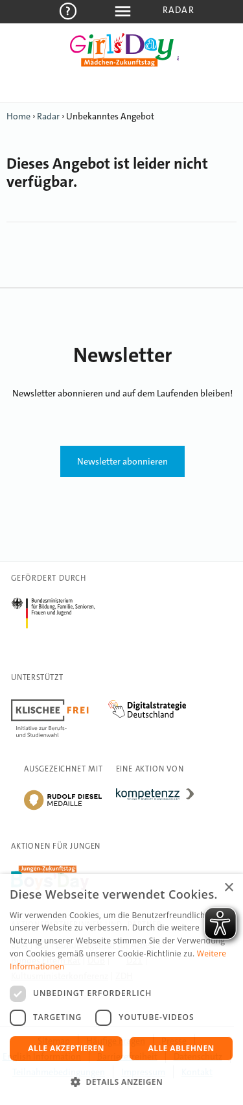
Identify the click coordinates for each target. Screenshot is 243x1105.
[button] (121, 1082)
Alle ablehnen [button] (181, 1048)
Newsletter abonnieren (122, 461)
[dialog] (121, 989)
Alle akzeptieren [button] (66, 1048)
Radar (178, 10)
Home (18, 116)
